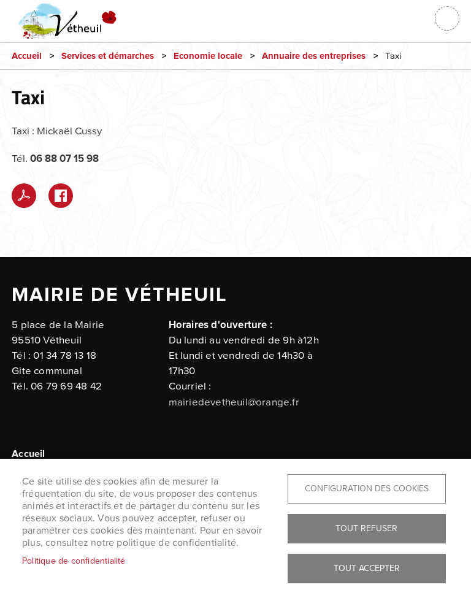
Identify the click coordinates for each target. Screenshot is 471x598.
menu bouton (447, 18)
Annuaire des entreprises (314, 56)
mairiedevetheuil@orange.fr (234, 402)
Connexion (416, 18)
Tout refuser (366, 528)
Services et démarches (107, 56)
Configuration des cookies (367, 488)
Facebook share (60, 195)
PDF (24, 195)
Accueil (27, 56)
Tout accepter (367, 568)
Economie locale (208, 56)
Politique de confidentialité (74, 561)
